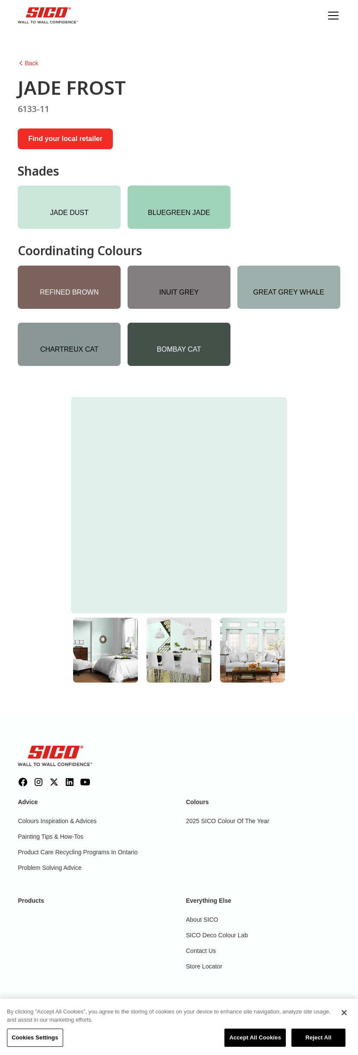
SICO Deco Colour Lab (217, 935)
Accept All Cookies (255, 1042)
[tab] (105, 650)
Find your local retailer (65, 138)
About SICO (202, 919)
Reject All (318, 1042)
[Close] (344, 1017)
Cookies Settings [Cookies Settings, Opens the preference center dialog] (35, 1042)
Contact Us (201, 950)
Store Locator (204, 966)
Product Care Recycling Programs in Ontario (77, 852)
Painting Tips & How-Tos (50, 836)
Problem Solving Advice (49, 867)
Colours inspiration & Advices (57, 821)
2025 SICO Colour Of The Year (227, 821)
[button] (331, 15)
